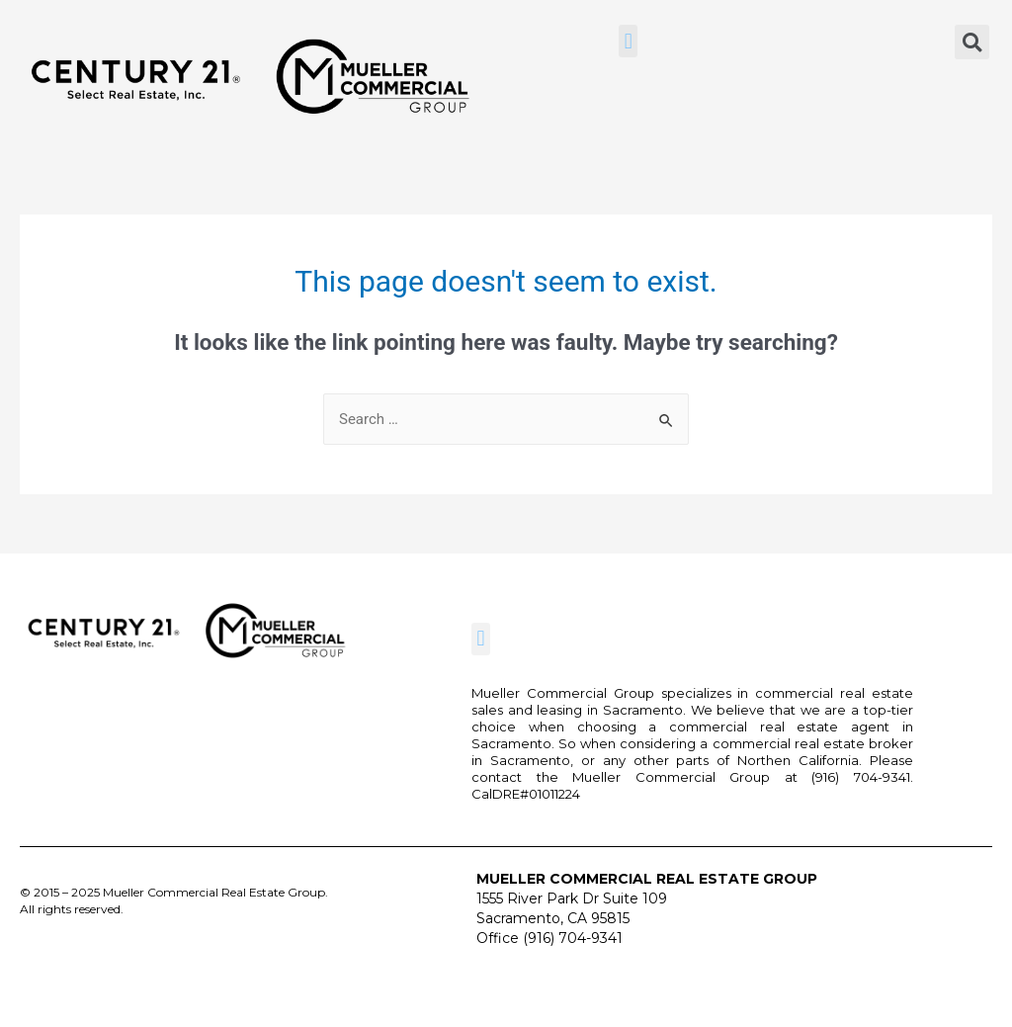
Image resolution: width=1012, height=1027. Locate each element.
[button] (628, 41)
